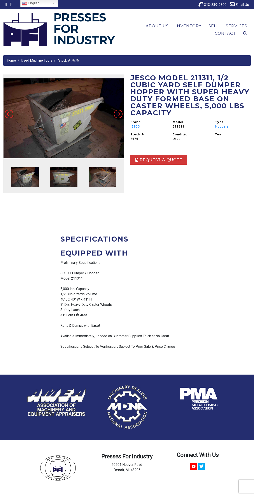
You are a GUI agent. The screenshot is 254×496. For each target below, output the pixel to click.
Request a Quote (158, 159)
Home (11, 60)
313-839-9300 (212, 4)
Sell (213, 26)
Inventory (188, 26)
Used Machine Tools (36, 60)
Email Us (239, 4)
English (30, 3)
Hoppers (222, 126)
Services (236, 26)
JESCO (135, 126)
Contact (225, 33)
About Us (157, 26)
